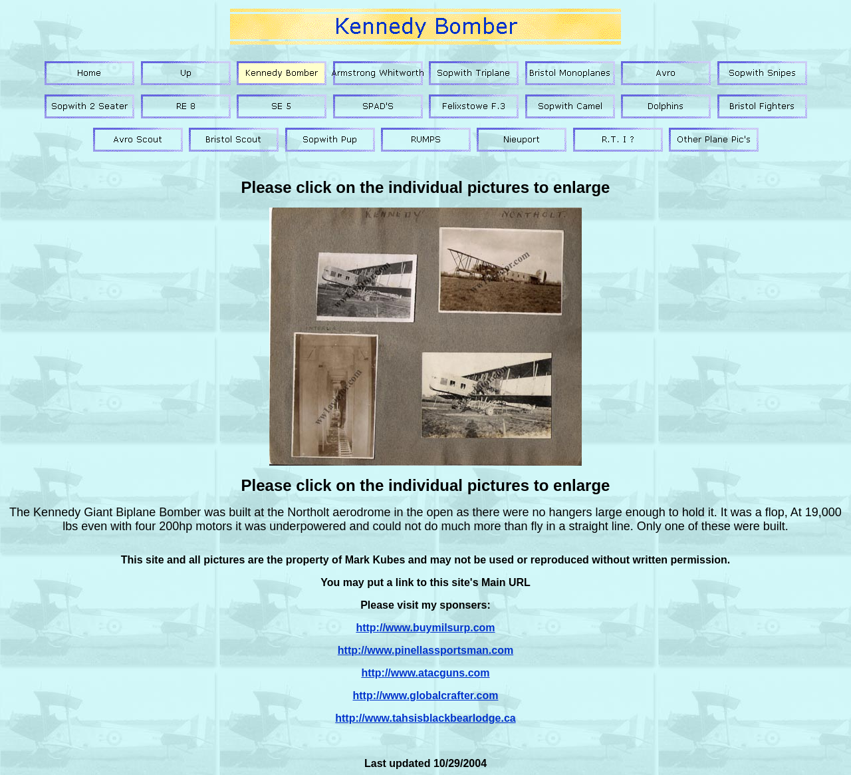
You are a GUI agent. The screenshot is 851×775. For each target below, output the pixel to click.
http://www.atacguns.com (425, 673)
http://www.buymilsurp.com (425, 627)
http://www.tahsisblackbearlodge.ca (425, 718)
